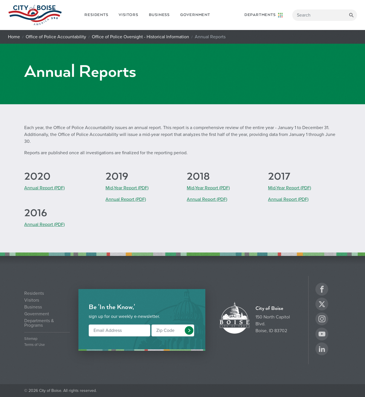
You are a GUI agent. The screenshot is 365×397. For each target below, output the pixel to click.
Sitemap (30, 339)
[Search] (324, 15)
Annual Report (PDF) (44, 188)
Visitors (128, 15)
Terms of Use (34, 345)
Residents (96, 15)
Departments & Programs (39, 323)
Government (195, 15)
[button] (189, 330)
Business (159, 15)
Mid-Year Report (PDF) (127, 188)
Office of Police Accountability (56, 37)
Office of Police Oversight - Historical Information (140, 37)
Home (14, 37)
